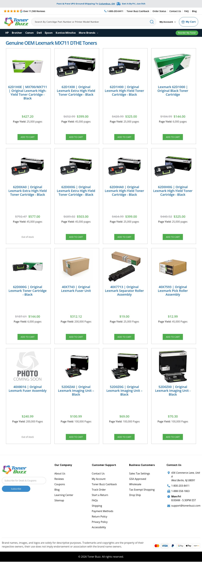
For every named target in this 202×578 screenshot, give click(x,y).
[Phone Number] (114, 11)
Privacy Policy (100, 535)
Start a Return (100, 508)
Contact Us (175, 11)
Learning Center (63, 508)
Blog (194, 11)
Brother (17, 32)
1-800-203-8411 (180, 499)
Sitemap (59, 514)
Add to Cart (27, 138)
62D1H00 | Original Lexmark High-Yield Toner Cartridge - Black (124, 91)
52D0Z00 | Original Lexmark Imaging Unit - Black (172, 401)
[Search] (93, 22)
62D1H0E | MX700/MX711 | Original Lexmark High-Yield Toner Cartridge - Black (27, 92)
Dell (39, 32)
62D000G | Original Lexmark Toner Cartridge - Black (28, 297)
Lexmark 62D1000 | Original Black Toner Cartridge (172, 91)
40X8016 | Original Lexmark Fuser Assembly (28, 399)
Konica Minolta (66, 32)
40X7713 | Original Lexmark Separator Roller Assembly (124, 297)
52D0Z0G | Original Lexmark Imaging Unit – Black (124, 401)
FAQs (95, 514)
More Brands (88, 32)
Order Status (159, 11)
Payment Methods (102, 524)
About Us (59, 487)
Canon (29, 32)
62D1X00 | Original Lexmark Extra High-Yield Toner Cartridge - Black (76, 91)
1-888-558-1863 (180, 504)
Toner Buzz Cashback (138, 11)
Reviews (59, 492)
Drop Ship (135, 508)
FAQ (186, 11)
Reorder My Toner (187, 32)
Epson (49, 32)
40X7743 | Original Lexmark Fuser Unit (76, 296)
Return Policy (99, 530)
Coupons (59, 498)
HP (7, 32)
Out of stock (27, 241)
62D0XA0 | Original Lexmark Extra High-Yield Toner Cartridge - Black (27, 194)
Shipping (97, 519)
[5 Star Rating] (24, 11)
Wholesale (135, 498)
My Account (168, 21)
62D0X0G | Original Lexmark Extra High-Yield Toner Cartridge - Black (76, 194)
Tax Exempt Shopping (141, 503)
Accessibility (99, 541)
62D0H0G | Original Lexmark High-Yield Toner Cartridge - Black (173, 194)
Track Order (99, 503)
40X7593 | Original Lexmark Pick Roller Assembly (173, 297)
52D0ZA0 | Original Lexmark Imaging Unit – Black (76, 401)
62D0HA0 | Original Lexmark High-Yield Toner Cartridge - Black (124, 194)
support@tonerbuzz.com (185, 519)
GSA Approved (137, 492)
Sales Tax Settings (139, 487)
